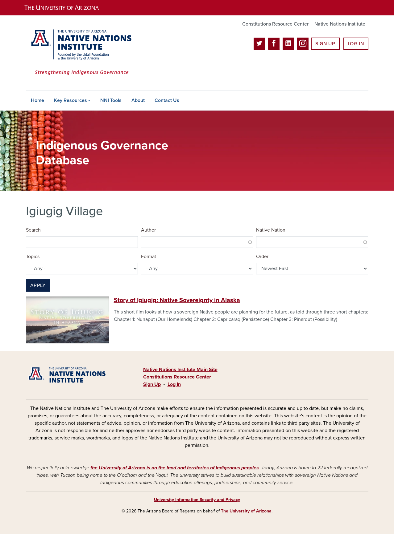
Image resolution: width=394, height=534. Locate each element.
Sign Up (325, 44)
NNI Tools (111, 100)
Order (262, 256)
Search (33, 230)
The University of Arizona (246, 511)
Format (148, 256)
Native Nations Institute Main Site (180, 369)
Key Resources (70, 100)
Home (37, 100)
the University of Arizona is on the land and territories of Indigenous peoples (174, 468)
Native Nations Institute (339, 24)
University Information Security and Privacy (197, 499)
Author (148, 230)
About (138, 100)
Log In (356, 44)
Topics (32, 256)
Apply (38, 285)
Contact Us (167, 100)
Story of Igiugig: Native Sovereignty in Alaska (177, 300)
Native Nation (270, 230)
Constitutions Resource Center (275, 24)
